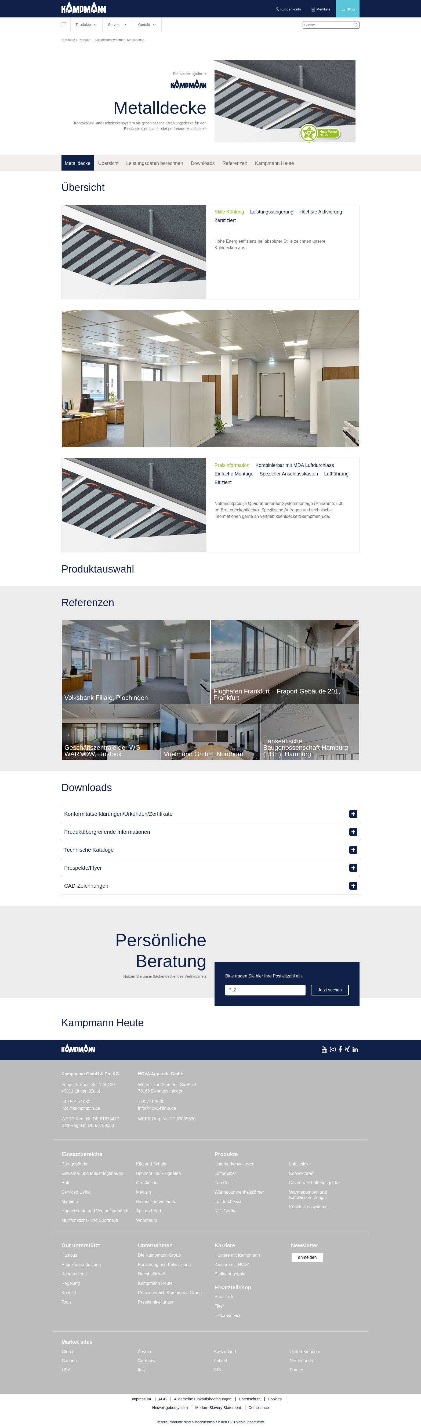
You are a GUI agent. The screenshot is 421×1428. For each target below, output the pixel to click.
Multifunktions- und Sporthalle (89, 1220)
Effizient (223, 482)
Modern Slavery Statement (218, 1407)
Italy (142, 1370)
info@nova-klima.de (157, 1108)
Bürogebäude (74, 1164)
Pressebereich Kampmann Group (170, 1292)
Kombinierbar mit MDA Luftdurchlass (295, 465)
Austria (144, 1351)
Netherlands (301, 1361)
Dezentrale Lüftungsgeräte (314, 1182)
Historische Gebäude (156, 1201)
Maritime (69, 1201)
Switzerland (225, 1351)
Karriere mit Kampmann (237, 1255)
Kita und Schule (151, 1164)
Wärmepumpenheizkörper (239, 1192)
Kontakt (68, 1292)
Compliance (258, 1407)
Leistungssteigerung (271, 212)
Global (68, 1351)
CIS (217, 1370)
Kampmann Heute (274, 163)
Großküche (146, 1182)
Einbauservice (228, 1315)
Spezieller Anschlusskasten (289, 474)
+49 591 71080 (75, 1101)
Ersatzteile (225, 1296)
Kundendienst (74, 1274)
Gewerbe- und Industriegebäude (92, 1173)
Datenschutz (249, 1399)
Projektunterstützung (81, 1264)
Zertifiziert (225, 220)
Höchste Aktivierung (320, 212)
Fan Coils (224, 1182)
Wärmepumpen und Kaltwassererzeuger (308, 1195)
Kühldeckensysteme (109, 40)
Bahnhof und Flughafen (158, 1173)
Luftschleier (300, 1164)
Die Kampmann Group (159, 1255)
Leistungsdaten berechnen (154, 163)
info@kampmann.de (80, 1108)
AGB (162, 1399)
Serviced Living (76, 1192)
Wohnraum (146, 1220)
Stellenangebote (230, 1274)
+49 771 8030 (151, 1101)
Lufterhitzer (225, 1173)
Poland (220, 1361)
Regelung (70, 1283)
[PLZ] (265, 990)
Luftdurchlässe (228, 1201)
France (296, 1370)
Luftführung (336, 474)
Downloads (203, 163)
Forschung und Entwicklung (164, 1264)
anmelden (307, 1257)
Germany (146, 1361)
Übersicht (108, 163)
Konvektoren (301, 1173)
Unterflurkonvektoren (235, 1164)
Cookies (275, 1399)
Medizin (143, 1192)
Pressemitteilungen (156, 1302)
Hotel (66, 1182)
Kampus (69, 1255)
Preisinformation (232, 465)
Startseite (68, 40)
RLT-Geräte (226, 1211)
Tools (66, 1302)
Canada (69, 1361)
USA (66, 1370)
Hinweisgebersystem (170, 1407)
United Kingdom (305, 1351)
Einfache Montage (234, 474)
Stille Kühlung (229, 212)
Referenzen (234, 163)
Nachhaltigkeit (151, 1274)
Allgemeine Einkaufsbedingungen (202, 1399)
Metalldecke (77, 163)
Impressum (141, 1399)
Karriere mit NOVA (232, 1264)
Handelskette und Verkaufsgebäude (95, 1211)
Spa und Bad (148, 1211)
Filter (219, 1306)
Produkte (84, 40)
